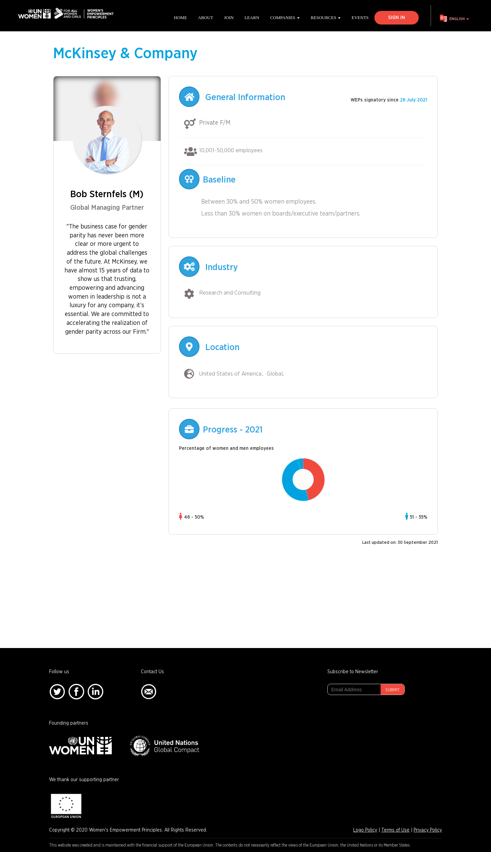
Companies (285, 17)
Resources (326, 17)
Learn (251, 17)
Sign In (396, 17)
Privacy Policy (428, 830)
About (205, 17)
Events (360, 17)
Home (180, 17)
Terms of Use (395, 830)
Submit (392, 690)
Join (229, 17)
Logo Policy (365, 830)
